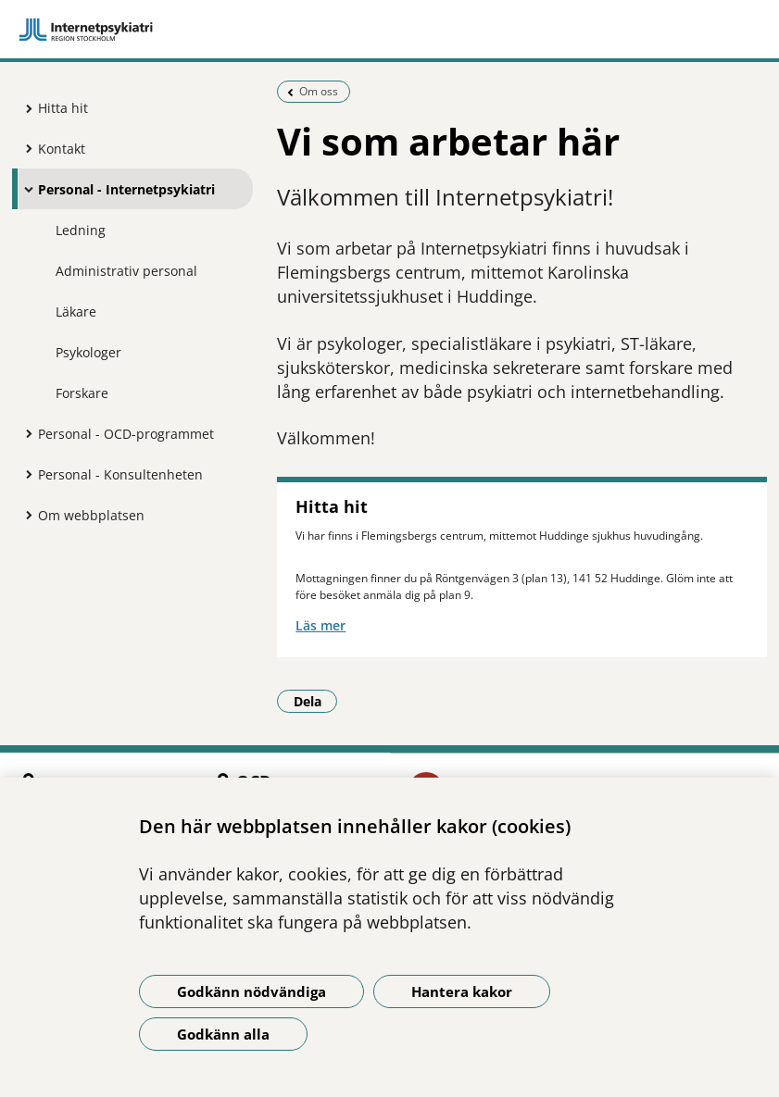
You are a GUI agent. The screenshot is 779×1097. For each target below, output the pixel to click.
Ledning (81, 230)
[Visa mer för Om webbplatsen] (24, 514)
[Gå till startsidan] (389, 30)
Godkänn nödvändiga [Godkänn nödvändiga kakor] (251, 991)
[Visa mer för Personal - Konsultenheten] (24, 474)
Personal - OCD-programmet (126, 434)
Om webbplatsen (91, 515)
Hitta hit (63, 108)
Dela (316, 701)
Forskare (82, 393)
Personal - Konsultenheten (120, 474)
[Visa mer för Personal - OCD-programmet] (24, 433)
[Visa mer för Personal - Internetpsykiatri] (24, 188)
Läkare (76, 311)
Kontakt (61, 148)
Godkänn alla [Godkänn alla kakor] (223, 1034)
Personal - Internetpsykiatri (126, 189)
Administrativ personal (126, 271)
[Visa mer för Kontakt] (24, 148)
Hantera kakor (461, 991)
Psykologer (88, 352)
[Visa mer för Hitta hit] (24, 108)
